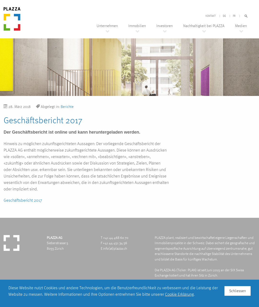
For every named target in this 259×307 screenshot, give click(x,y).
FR (234, 16)
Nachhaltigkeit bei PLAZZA (203, 26)
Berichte (67, 106)
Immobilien (137, 26)
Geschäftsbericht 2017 (23, 200)
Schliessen (237, 291)
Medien (241, 26)
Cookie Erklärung (179, 294)
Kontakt (211, 16)
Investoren (164, 26)
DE (224, 16)
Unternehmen (107, 26)
